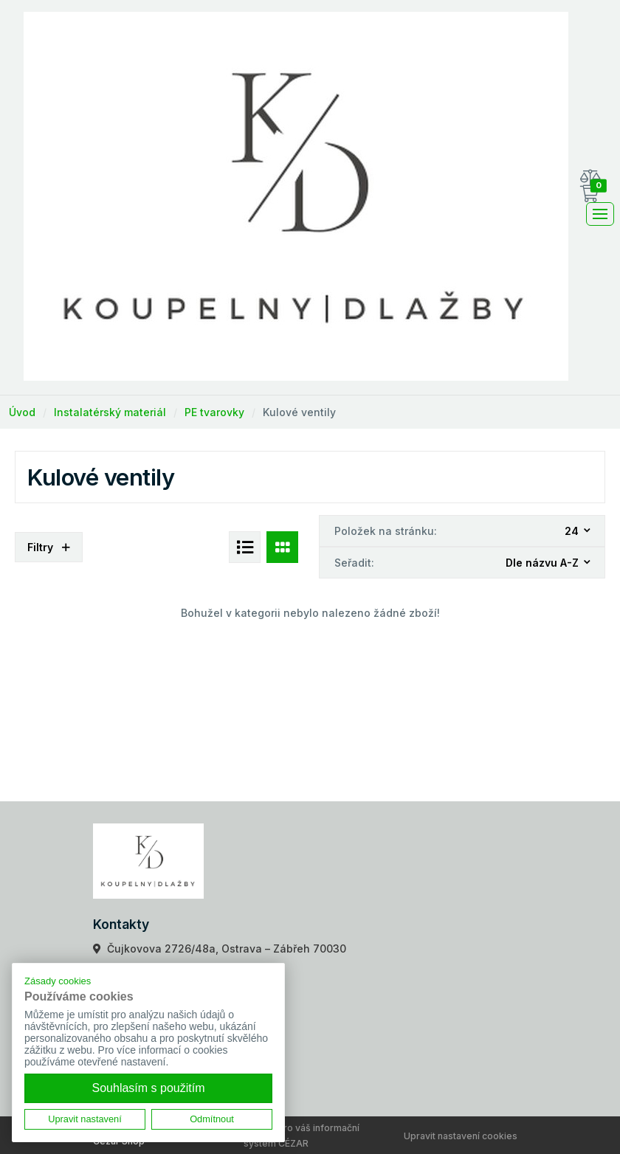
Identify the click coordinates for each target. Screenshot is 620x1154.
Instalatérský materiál (110, 412)
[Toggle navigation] (600, 214)
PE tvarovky (214, 412)
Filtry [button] (48, 547)
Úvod (22, 412)
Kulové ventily (299, 412)
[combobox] (578, 531)
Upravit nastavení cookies (460, 1135)
